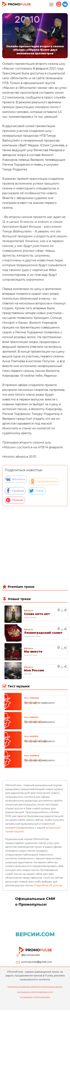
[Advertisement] (35, 549)
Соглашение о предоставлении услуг (35, 992)
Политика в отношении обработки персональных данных (35, 986)
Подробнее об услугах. (48, 885)
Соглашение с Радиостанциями (35, 997)
